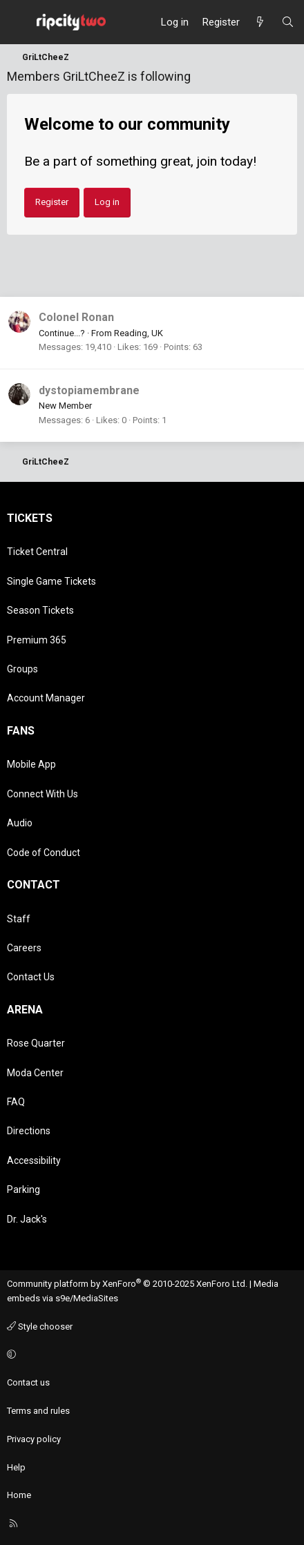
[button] (150, 1355)
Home (19, 1495)
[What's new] (260, 22)
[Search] (287, 22)
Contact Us (31, 976)
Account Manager (46, 697)
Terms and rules (38, 1411)
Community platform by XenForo (127, 1284)
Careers (24, 947)
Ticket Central (37, 551)
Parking (23, 1189)
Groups (22, 668)
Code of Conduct (43, 852)
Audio (19, 822)
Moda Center (35, 1072)
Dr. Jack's (27, 1219)
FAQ (16, 1101)
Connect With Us (42, 793)
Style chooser (40, 1326)
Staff (18, 918)
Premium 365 (36, 639)
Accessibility (34, 1160)
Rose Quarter (36, 1043)
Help (16, 1467)
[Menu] (18, 22)
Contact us (28, 1382)
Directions (28, 1130)
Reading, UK (138, 333)
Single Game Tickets (51, 581)
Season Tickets (40, 610)
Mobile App (31, 764)
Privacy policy (34, 1439)
